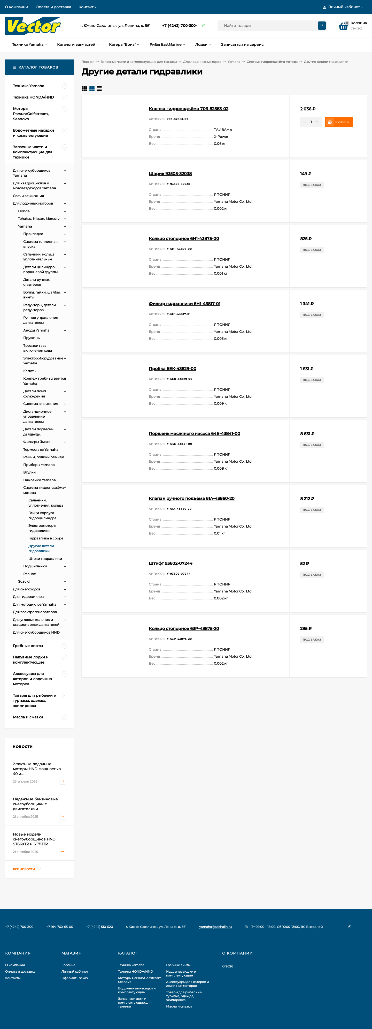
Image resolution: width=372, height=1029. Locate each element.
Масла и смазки (179, 1006)
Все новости (27, 869)
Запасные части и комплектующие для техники (139, 62)
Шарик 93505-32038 (170, 173)
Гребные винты (178, 965)
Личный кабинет (74, 971)
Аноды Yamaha (36, 330)
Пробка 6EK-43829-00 (172, 368)
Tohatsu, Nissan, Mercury (38, 218)
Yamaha (234, 62)
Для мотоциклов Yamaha (34, 604)
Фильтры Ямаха (37, 442)
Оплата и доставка (53, 7)
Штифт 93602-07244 (170, 563)
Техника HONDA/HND (135, 971)
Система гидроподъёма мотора (272, 62)
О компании (16, 7)
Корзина (68, 965)
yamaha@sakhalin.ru (215, 927)
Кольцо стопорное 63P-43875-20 (184, 628)
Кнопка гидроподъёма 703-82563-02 (188, 108)
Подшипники (35, 566)
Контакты (87, 7)
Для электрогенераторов (35, 612)
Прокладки (33, 234)
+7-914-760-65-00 (59, 927)
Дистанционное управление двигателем (37, 416)
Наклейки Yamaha (39, 480)
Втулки (29, 472)
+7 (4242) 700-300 (179, 25)
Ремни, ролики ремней (43, 457)
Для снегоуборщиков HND (36, 632)
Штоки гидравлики (45, 559)
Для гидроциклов (28, 597)
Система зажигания (40, 404)
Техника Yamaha (131, 965)
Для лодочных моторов (202, 62)
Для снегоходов (26, 589)
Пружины (31, 338)
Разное (29, 574)
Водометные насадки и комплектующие (137, 990)
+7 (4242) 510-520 (99, 927)
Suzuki (24, 581)
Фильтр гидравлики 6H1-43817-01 (184, 303)
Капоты (29, 371)
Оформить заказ (74, 978)
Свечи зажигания (28, 196)
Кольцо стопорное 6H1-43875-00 (184, 238)
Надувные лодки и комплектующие (181, 973)
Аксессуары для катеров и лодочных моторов (187, 984)
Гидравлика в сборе (45, 538)
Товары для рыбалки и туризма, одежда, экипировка (184, 996)
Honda (24, 211)
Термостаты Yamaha (40, 449)
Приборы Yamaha (39, 465)
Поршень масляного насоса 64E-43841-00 (194, 433)
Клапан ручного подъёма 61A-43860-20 (192, 498)
